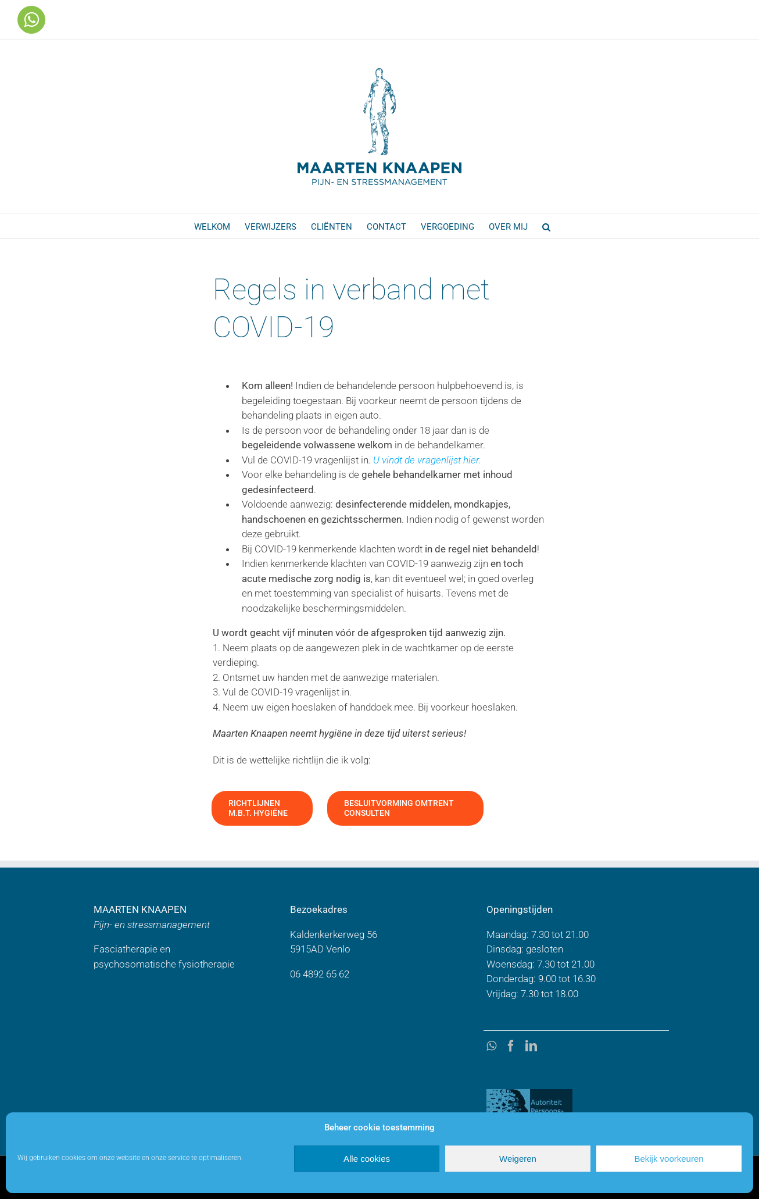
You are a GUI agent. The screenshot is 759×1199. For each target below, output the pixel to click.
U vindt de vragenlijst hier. (427, 460)
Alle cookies (366, 1159)
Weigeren (517, 1159)
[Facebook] (511, 1046)
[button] (546, 225)
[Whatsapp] (491, 1046)
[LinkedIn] (531, 1046)
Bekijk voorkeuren (668, 1159)
